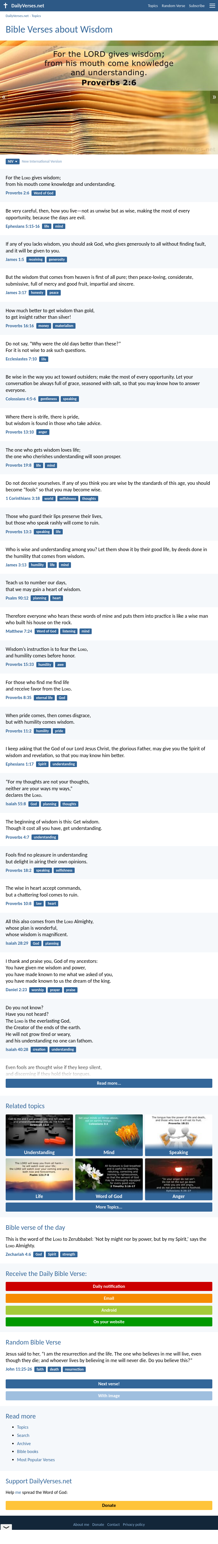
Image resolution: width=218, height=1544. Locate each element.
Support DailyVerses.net (39, 1481)
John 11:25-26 (19, 1369)
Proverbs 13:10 (20, 432)
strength (68, 1254)
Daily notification (109, 1286)
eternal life (44, 698)
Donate (109, 1505)
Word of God (43, 193)
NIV (12, 161)
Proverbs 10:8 (19, 903)
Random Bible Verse (33, 1342)
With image (109, 1395)
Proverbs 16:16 (20, 325)
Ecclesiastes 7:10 (21, 359)
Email (109, 1298)
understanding (64, 764)
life (46, 226)
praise (71, 990)
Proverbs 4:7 (17, 837)
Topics (153, 5)
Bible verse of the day (35, 1227)
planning (39, 598)
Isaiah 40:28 (17, 1049)
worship (38, 990)
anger (42, 432)
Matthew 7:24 (19, 631)
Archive (24, 1443)
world (48, 498)
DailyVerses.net (17, 16)
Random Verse (173, 5)
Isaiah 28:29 (17, 943)
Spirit (42, 764)
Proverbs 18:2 (19, 870)
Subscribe (197, 5)
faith (40, 1369)
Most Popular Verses (36, 1459)
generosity (57, 259)
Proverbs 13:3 (19, 531)
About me (81, 1524)
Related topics (25, 1106)
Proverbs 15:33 (20, 664)
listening (69, 631)
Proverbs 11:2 (19, 731)
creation (39, 1049)
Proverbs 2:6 (17, 193)
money (43, 326)
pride (59, 731)
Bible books (27, 1451)
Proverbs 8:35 (19, 697)
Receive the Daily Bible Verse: (46, 1273)
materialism (64, 326)
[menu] (212, 8)
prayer (55, 990)
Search (23, 1435)
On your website (109, 1321)
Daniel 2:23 (16, 989)
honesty (37, 292)
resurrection (74, 1369)
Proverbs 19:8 (19, 465)
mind (59, 226)
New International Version (42, 161)
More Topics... (109, 1207)
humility (37, 565)
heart (57, 598)
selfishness (68, 498)
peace (53, 292)
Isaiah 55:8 (16, 803)
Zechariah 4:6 (18, 1254)
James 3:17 (16, 292)
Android (108, 1310)
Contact (113, 1524)
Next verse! (109, 1383)
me (18, 1492)
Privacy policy (134, 1524)
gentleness (49, 399)
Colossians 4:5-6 (21, 399)
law (38, 903)
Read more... (109, 1083)
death (54, 1369)
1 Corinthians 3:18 (23, 498)
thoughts (89, 498)
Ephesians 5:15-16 (23, 226)
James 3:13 (16, 565)
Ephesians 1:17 (20, 764)
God (62, 698)
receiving (36, 259)
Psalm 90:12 (17, 598)
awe (60, 664)
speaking (70, 399)
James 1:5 (15, 259)
